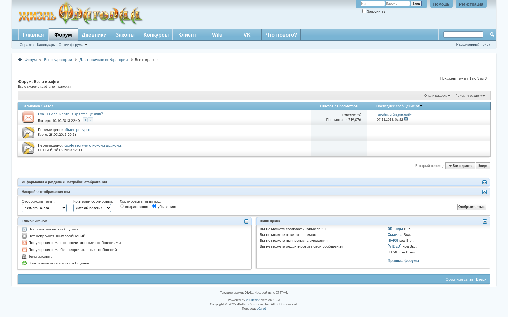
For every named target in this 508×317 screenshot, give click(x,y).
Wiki (217, 35)
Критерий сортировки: (93, 201)
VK (246, 35)
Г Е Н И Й (45, 150)
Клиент (187, 35)
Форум (63, 35)
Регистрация (471, 4)
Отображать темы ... (40, 201)
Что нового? (281, 35)
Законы (125, 35)
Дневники (94, 35)
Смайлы (395, 234)
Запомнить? (374, 11)
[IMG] (393, 240)
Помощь (441, 4)
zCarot (261, 308)
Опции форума (71, 45)
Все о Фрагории (58, 59)
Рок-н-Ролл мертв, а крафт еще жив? (70, 114)
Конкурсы (156, 35)
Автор (48, 106)
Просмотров (347, 106)
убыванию (164, 206)
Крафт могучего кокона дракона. (93, 145)
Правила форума (403, 260)
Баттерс (44, 120)
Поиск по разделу (469, 95)
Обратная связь (459, 279)
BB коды (395, 228)
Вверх (482, 166)
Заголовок (31, 106)
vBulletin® (253, 300)
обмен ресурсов (78, 129)
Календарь (46, 45)
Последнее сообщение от (399, 106)
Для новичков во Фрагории (103, 59)
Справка (27, 45)
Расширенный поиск (473, 44)
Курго (42, 134)
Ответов (327, 106)
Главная (33, 35)
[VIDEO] (395, 246)
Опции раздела (435, 95)
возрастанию (134, 206)
